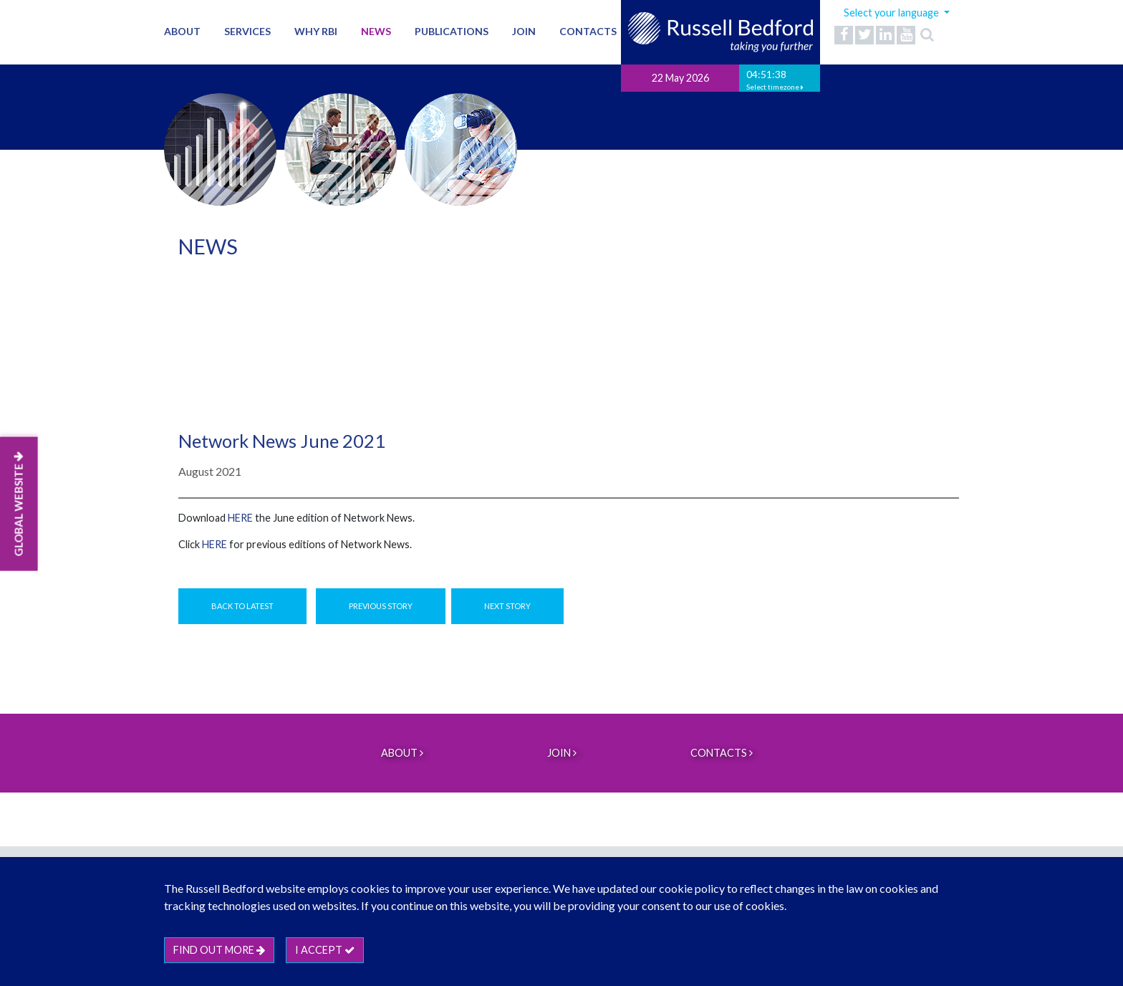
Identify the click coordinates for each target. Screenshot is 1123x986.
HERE (214, 544)
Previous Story (381, 606)
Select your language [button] (892, 12)
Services (247, 31)
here (240, 518)
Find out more (219, 950)
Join (524, 31)
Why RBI (315, 31)
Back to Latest (242, 606)
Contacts (588, 31)
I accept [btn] (325, 950)
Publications (451, 31)
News (376, 31)
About (182, 31)
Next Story (507, 606)
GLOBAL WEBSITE (18, 504)
